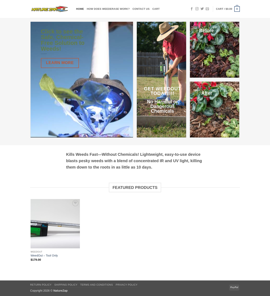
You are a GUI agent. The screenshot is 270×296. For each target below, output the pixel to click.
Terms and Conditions (96, 284)
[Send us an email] (207, 9)
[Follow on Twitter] (202, 9)
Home (80, 8)
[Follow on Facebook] (191, 9)
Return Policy (41, 284)
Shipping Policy (65, 284)
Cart (156, 8)
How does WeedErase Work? (108, 8)
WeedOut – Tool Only (44, 255)
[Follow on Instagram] (197, 9)
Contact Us (141, 8)
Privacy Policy (126, 284)
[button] (228, 9)
